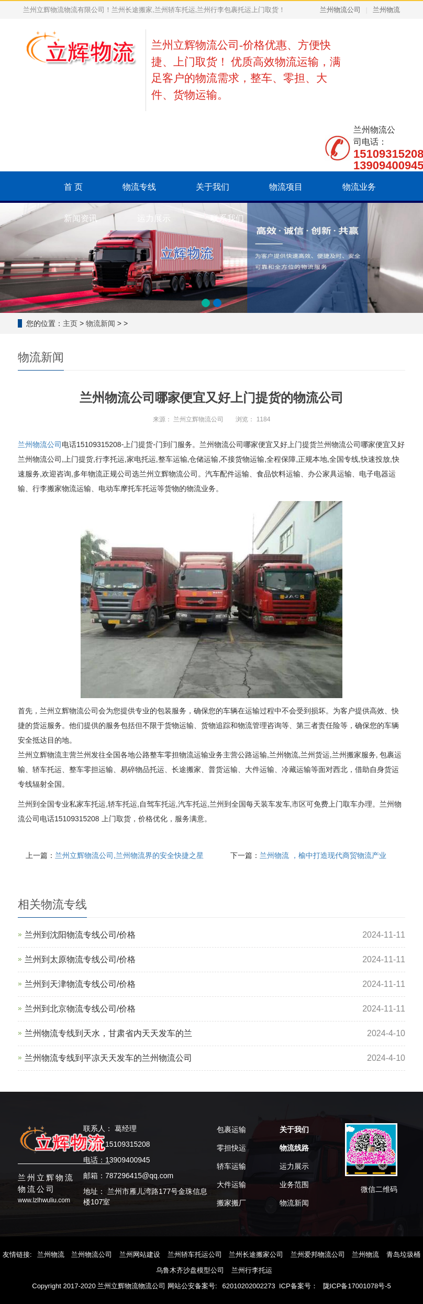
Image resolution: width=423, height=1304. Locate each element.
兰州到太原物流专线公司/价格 (80, 959)
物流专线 (139, 186)
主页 (70, 323)
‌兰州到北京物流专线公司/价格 (80, 1008)
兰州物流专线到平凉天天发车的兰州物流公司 (108, 1057)
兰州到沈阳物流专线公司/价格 (80, 934)
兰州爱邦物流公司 (318, 1254)
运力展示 (154, 218)
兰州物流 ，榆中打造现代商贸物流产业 (323, 855)
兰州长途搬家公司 (256, 1254)
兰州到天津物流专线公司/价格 (80, 984)
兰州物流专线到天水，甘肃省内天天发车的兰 (108, 1033)
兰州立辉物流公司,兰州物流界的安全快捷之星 (129, 855)
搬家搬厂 (231, 1203)
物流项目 (286, 186)
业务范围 (294, 1184)
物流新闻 (100, 323)
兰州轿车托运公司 (195, 1254)
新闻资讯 (80, 218)
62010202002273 (248, 1286)
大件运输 (231, 1184)
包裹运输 (231, 1129)
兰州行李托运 (251, 1270)
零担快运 (231, 1148)
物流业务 (359, 186)
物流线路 (294, 1148)
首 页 (73, 186)
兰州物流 (386, 10)
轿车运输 (231, 1166)
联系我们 (227, 218)
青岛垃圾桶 (403, 1254)
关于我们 (212, 186)
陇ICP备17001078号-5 (357, 1286)
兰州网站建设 (139, 1254)
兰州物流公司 (340, 10)
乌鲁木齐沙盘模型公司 (190, 1270)
